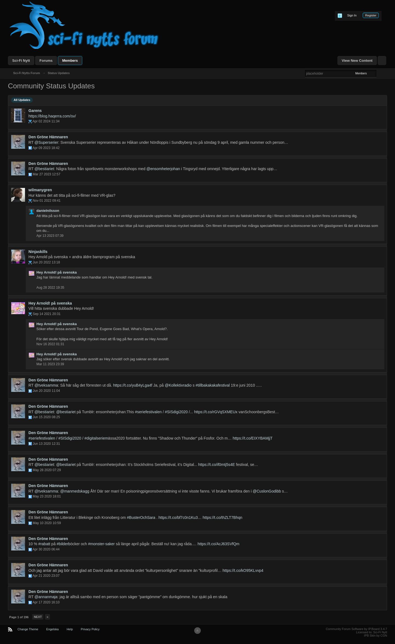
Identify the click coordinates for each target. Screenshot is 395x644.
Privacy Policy (90, 629)
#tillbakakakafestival (213, 385)
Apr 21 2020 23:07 (46, 576)
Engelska (52, 629)
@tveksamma (46, 385)
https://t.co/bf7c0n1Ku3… (180, 517)
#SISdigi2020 (176, 412)
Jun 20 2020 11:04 (46, 391)
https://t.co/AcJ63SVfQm (218, 544)
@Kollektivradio (178, 385)
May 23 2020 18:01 (47, 496)
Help (70, 629)
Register (370, 15)
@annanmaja (46, 597)
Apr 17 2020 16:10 (46, 602)
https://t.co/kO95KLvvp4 (242, 570)
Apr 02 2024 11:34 (46, 121)
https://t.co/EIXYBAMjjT (253, 438)
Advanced (379, 73)
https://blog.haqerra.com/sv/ (52, 116)
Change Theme (28, 629)
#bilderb (63, 544)
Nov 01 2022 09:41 (46, 201)
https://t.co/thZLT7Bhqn (222, 517)
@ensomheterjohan (163, 169)
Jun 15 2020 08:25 (46, 417)
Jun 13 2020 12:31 (46, 444)
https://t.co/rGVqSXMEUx (216, 412)
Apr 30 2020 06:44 (46, 549)
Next (38, 616)
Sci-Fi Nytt (21, 60)
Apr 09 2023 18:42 (46, 148)
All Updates (22, 100)
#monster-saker (101, 544)
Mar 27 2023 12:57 (46, 174)
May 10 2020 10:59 (47, 523)
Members (70, 60)
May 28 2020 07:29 (47, 470)
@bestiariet (44, 169)
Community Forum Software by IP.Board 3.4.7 (356, 629)
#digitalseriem (96, 438)
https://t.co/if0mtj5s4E (216, 464)
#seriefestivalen (148, 412)
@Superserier (46, 142)
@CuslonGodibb (267, 491)
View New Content (357, 60)
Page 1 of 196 (19, 617)
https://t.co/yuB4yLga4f (132, 385)
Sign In (352, 15)
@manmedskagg (74, 491)
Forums (46, 60)
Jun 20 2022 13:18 (46, 262)
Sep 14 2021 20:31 (46, 314)
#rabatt (44, 544)
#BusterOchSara (141, 517)
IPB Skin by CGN (375, 635)
